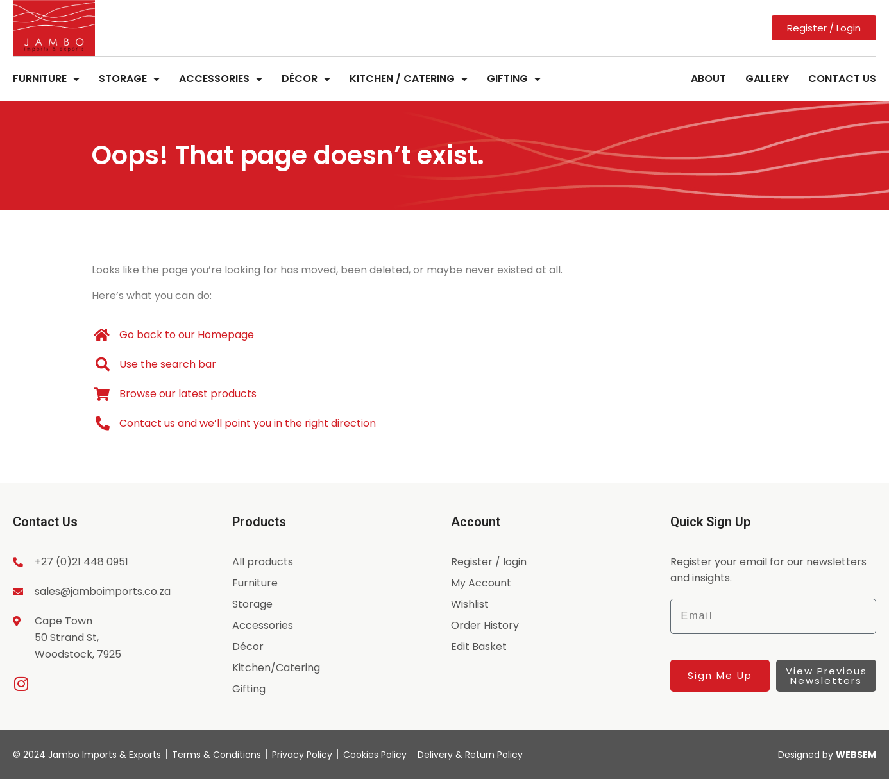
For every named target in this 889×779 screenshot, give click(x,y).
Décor (306, 78)
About (708, 78)
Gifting (514, 78)
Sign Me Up (720, 675)
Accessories (220, 78)
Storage (129, 78)
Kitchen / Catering (409, 78)
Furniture (46, 78)
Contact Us (842, 78)
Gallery (767, 78)
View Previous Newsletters (826, 675)
